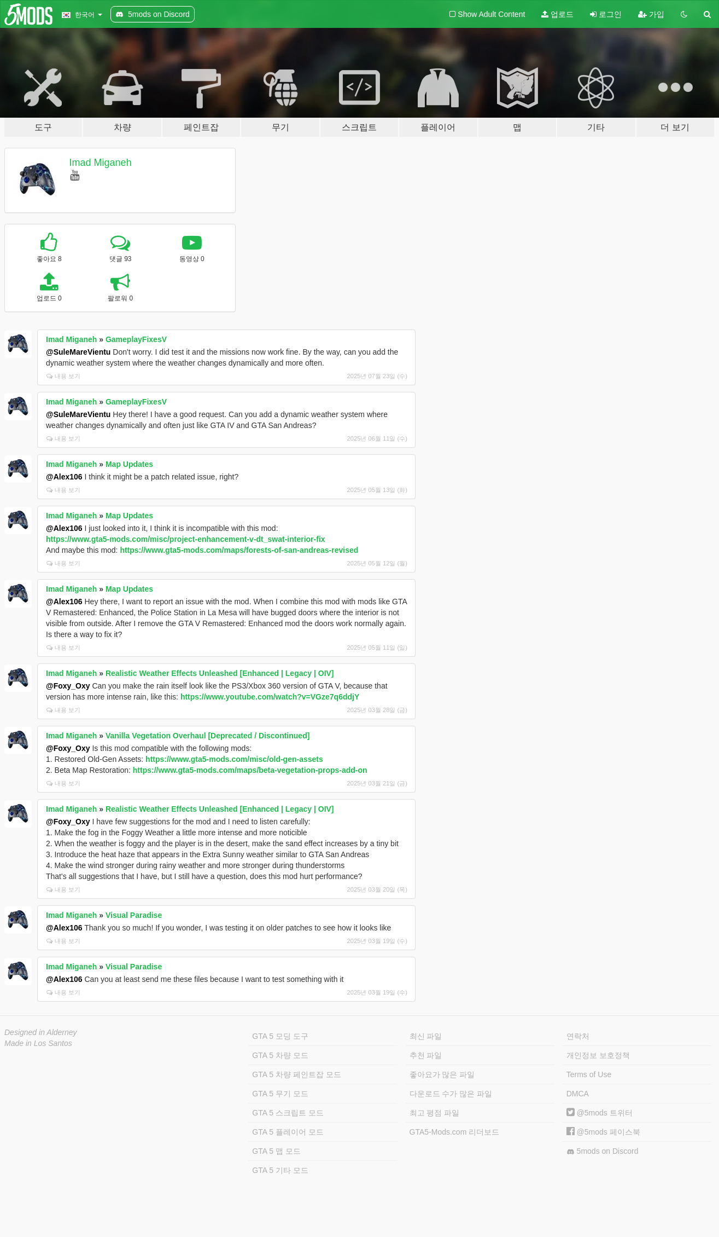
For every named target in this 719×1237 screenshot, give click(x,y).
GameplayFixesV (136, 339)
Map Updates (129, 464)
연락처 (577, 1036)
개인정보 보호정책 (598, 1055)
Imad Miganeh (100, 162)
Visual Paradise (134, 915)
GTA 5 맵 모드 (276, 1151)
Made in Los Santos (38, 1043)
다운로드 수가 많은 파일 (451, 1093)
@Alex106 (64, 476)
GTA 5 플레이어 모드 (287, 1132)
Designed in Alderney (40, 1032)
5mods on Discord (602, 1151)
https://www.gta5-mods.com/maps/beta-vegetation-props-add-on (250, 770)
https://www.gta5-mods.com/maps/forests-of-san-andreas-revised (239, 550)
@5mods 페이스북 (603, 1132)
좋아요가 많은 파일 (442, 1074)
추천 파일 (426, 1055)
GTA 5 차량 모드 (280, 1055)
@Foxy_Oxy (68, 685)
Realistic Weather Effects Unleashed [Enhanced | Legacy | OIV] (220, 673)
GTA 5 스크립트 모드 (287, 1112)
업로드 (557, 14)
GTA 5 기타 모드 (280, 1170)
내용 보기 (63, 376)
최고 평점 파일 (435, 1112)
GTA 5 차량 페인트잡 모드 (296, 1074)
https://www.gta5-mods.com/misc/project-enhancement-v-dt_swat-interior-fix (185, 539)
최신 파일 (426, 1036)
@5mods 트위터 (599, 1113)
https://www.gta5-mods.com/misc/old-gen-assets (234, 759)
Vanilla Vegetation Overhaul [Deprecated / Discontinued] (207, 735)
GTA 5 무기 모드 (280, 1093)
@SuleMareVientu (78, 352)
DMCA (577, 1093)
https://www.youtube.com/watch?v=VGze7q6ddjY (269, 696)
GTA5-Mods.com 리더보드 (455, 1132)
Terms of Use (588, 1074)
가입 (651, 14)
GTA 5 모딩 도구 (280, 1036)
